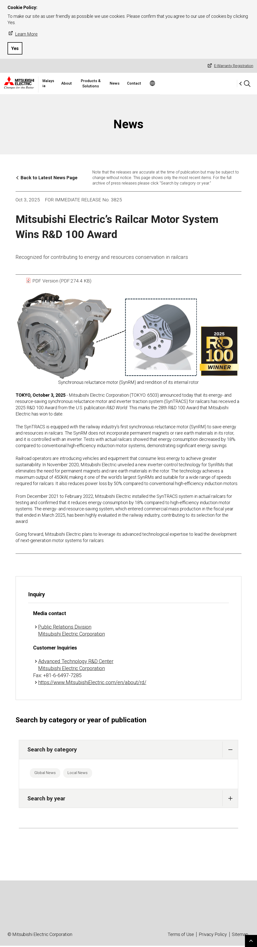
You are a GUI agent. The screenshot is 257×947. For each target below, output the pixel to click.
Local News (84, 773)
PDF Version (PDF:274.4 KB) (58, 281)
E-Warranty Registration (230, 66)
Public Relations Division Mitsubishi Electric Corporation (71, 630)
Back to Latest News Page (49, 178)
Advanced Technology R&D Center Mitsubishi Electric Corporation (75, 664)
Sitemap (240, 935)
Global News (47, 773)
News (161, 83)
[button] (230, 749)
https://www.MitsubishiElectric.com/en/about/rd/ (92, 682)
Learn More (23, 34)
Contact (180, 83)
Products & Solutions (130, 83)
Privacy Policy (213, 935)
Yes (15, 48)
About (98, 83)
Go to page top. (251, 941)
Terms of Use (181, 935)
